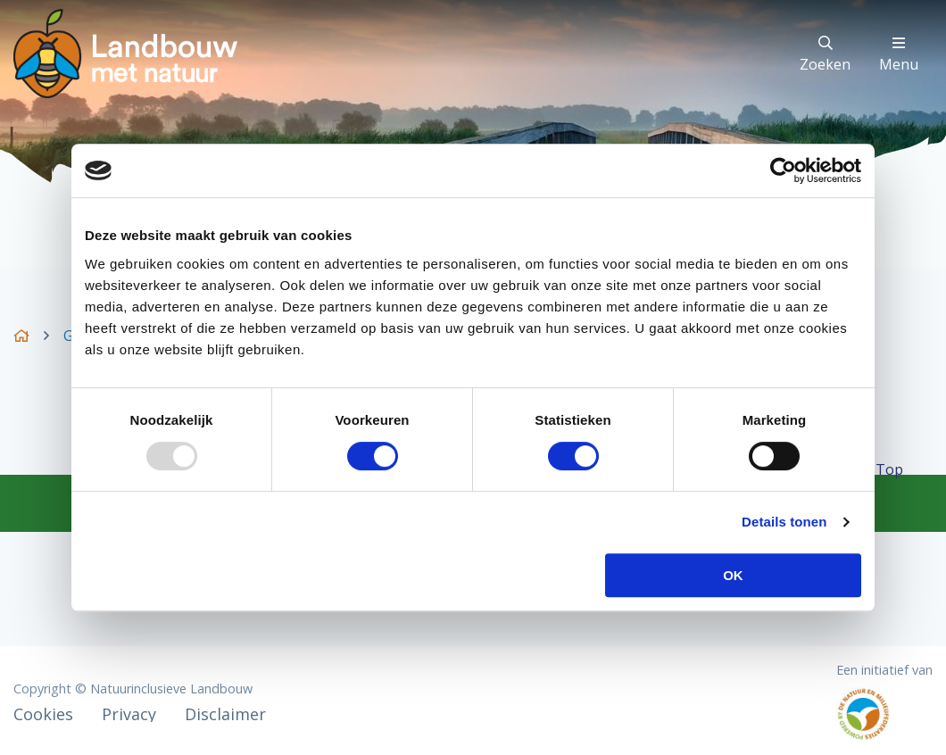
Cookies (43, 714)
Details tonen (784, 521)
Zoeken (825, 55)
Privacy (129, 714)
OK (733, 575)
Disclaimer (225, 714)
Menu (898, 55)
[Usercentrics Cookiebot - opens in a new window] (783, 170)
